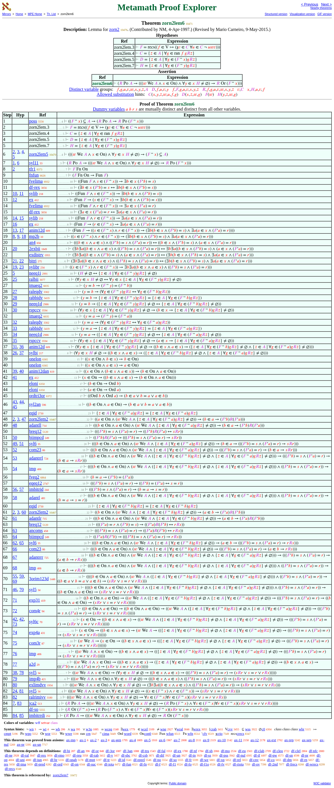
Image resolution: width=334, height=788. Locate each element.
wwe (68, 733)
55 (15, 576)
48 (15, 425)
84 (15, 715)
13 (15, 230)
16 (15, 224)
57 (21, 489)
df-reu (76, 755)
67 (15, 557)
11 (21, 193)
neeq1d (35, 303)
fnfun (34, 175)
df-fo (188, 764)
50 (15, 437)
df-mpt (90, 760)
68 (15, 567)
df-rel (237, 760)
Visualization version (302, 14)
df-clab (259, 751)
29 (15, 303)
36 (21, 346)
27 (15, 291)
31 (15, 346)
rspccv (35, 310)
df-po (157, 760)
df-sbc (125, 755)
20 (15, 248)
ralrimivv (37, 697)
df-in (192, 755)
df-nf (193, 751)
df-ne (8, 755)
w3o (89, 729)
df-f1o (204, 764)
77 (15, 664)
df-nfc (313, 751)
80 (15, 684)
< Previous (309, 4)
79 (15, 678)
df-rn (303, 760)
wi (44, 729)
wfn (190, 733)
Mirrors (6, 14)
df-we (204, 760)
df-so (33, 709)
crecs (240, 733)
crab (213, 729)
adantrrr (36, 557)
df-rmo (59, 755)
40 (21, 371)
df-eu (242, 751)
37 (21, 352)
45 (15, 406)
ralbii (33, 279)
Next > (326, 4)
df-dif (160, 755)
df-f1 (172, 764)
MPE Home (35, 14)
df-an (80, 751)
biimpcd (36, 437)
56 (15, 489)
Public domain (178, 783)
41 (15, 377)
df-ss (207, 755)
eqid (33, 413)
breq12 (35, 431)
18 (23, 236)
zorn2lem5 (38, 154)
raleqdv (35, 291)
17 (21, 230)
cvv (230, 729)
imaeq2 (35, 285)
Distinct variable (84, 89)
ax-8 (191, 740)
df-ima (21, 764)
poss (33, 121)
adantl (34, 497)
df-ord (57, 764)
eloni (33, 383)
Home (19, 14)
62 (15, 542)
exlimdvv (37, 684)
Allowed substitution (115, 94)
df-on (75, 764)
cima (105, 733)
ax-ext (271, 740)
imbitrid (36, 489)
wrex (196, 729)
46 (15, 589)
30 (15, 310)
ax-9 (206, 740)
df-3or (110, 751)
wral (179, 729)
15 (21, 218)
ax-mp (71, 740)
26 (15, 352)
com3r (34, 643)
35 (15, 340)
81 (21, 691)
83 (19, 703)
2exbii (34, 248)
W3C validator (322, 783)
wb (57, 729)
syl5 (33, 589)
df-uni (20, 760)
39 (15, 371)
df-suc (91, 764)
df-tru (145, 751)
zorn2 (114, 29)
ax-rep (289, 740)
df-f (158, 764)
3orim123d (39, 578)
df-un (176, 755)
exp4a (34, 632)
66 (15, 549)
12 (15, 199)
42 (15, 619)
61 (15, 518)
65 (21, 542)
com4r (34, 610)
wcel (144, 729)
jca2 (33, 703)
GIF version (324, 14)
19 (15, 267)
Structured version (276, 14)
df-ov (256, 764)
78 (21, 672)
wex (125, 729)
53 (15, 458)
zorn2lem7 (60, 775)
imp (32, 468)
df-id (121, 760)
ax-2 (93, 740)
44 (21, 401)
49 (15, 443)
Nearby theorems (321, 7)
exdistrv (36, 254)
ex (31, 199)
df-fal (161, 751)
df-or (95, 751)
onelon (35, 359)
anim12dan (39, 371)
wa (73, 729)
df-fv (220, 764)
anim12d (37, 230)
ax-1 (83, 740)
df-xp (220, 760)
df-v (110, 755)
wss (248, 729)
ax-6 (162, 740)
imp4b (34, 678)
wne (163, 729)
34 (15, 334)
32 (15, 322)
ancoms (36, 530)
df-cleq (278, 751)
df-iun (37, 760)
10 (15, 193)
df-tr (106, 760)
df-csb (143, 755)
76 (15, 653)
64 (15, 536)
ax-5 (147, 740)
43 (15, 401)
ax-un (37, 744)
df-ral (25, 755)
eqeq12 (35, 483)
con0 (147, 733)
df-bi (66, 751)
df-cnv (254, 760)
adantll (35, 425)
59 (21, 576)
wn (31, 729)
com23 (35, 449)
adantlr (35, 518)
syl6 (33, 443)
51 (21, 443)
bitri (33, 260)
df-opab (71, 760)
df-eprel (139, 760)
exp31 (34, 600)
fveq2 (34, 477)
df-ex (177, 751)
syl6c (33, 621)
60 (23, 512)
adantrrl (36, 458)
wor (47, 733)
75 (15, 643)
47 (23, 419)
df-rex (34, 187)
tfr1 (32, 169)
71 (15, 600)
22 (21, 260)
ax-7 (177, 740)
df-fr (188, 760)
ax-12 (255, 740)
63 (15, 530)
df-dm (287, 760)
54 (15, 468)
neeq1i (35, 273)
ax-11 (238, 740)
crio (219, 733)
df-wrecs (312, 764)
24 (15, 691)
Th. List (51, 14)
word (128, 733)
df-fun (126, 764)
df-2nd (273, 764)
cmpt (7, 733)
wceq (108, 729)
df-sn (289, 755)
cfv (204, 733)
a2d (32, 664)
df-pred (39, 764)
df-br (53, 760)
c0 (263, 729)
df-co (271, 760)
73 (15, 624)
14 (15, 218)
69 (15, 581)
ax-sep (306, 740)
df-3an (127, 751)
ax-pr (20, 744)
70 (21, 589)
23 (21, 267)
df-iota (109, 764)
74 (15, 632)
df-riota (238, 764)
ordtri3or (37, 395)
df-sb (209, 751)
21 (15, 260)
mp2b (34, 236)
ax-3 (104, 740)
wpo (28, 733)
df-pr (304, 755)
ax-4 (132, 740)
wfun (170, 733)
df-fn (143, 764)
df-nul (240, 755)
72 (15, 610)
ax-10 (221, 740)
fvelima (36, 181)
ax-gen (116, 740)
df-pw (272, 755)
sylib (33, 193)
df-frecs (291, 764)
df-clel (296, 751)
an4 (32, 242)
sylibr (34, 267)
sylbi (33, 352)
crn (88, 733)
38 (15, 672)
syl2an (35, 404)
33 (15, 328)
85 (21, 715)
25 (15, 279)
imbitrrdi (37, 715)
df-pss (223, 755)
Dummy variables (109, 109)
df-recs (10, 769)
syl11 (33, 162)
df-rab (94, 755)
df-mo (225, 751)
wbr (301, 729)
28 (15, 297)
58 (15, 497)
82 (15, 697)
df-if (257, 755)
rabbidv (36, 297)
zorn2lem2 (38, 419)
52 (15, 449)
